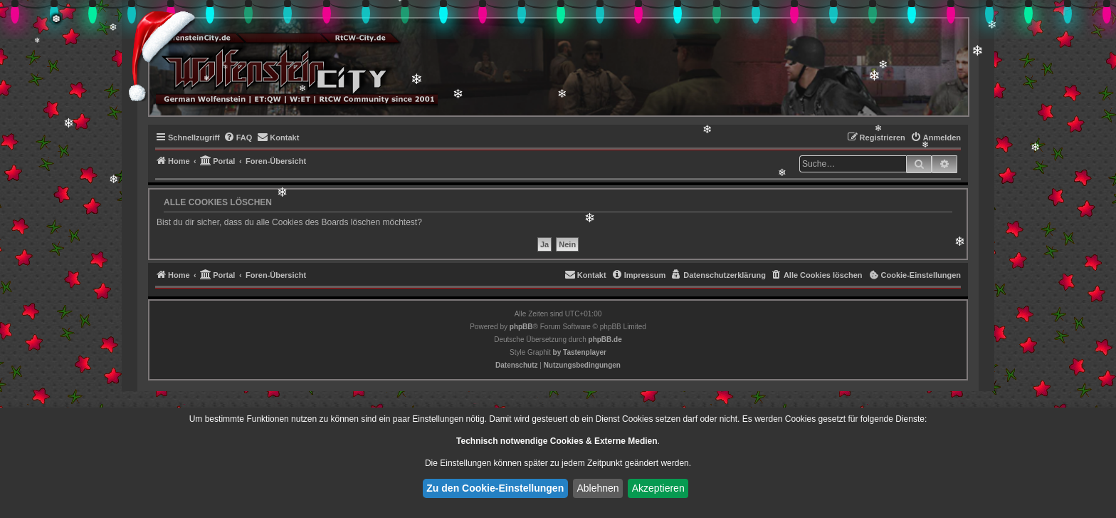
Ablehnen (597, 488)
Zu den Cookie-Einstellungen (495, 488)
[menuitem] (238, 137)
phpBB (521, 327)
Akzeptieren (658, 488)
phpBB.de (605, 339)
